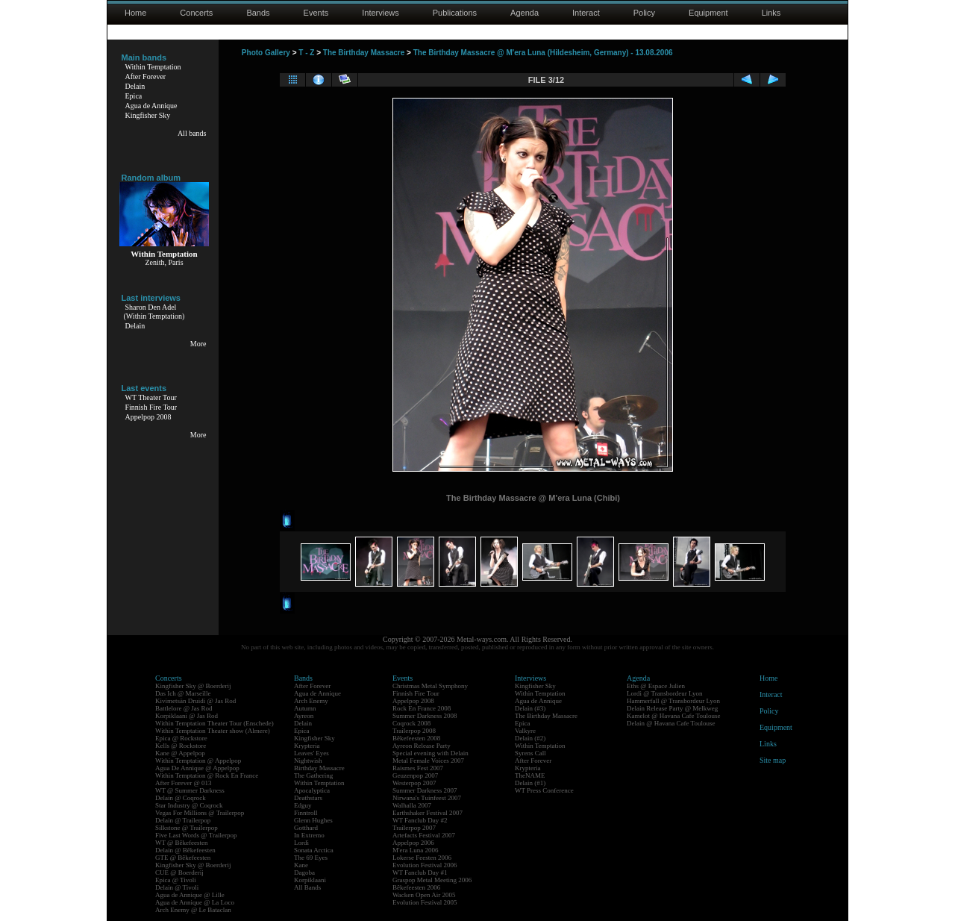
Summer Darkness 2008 (424, 715)
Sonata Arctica (314, 850)
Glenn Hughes (313, 820)
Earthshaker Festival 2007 (427, 813)
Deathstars (308, 798)
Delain (135, 86)
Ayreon (303, 715)
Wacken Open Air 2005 (424, 895)
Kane (301, 865)
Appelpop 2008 (148, 417)
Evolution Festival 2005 (424, 902)
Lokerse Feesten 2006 (421, 857)
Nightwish (308, 760)
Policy (644, 12)
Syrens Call (530, 753)
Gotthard (306, 827)
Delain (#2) (530, 738)
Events (316, 12)
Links (771, 12)
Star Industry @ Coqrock (189, 805)
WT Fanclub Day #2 (420, 820)
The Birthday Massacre (364, 53)
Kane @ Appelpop (180, 753)
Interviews (380, 12)
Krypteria (306, 745)
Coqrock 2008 (411, 723)
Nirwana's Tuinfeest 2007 (426, 798)
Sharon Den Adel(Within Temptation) (154, 311)
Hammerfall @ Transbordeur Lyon (673, 701)
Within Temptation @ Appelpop (198, 760)
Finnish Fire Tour (151, 407)
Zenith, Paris (164, 262)
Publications (455, 12)
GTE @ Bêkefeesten (182, 857)
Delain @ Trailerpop (182, 820)
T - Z (306, 53)
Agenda (524, 12)
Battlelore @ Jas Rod (184, 708)
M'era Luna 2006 (415, 850)
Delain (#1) (530, 783)
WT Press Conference (544, 790)
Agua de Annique (151, 106)
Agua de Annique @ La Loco (194, 902)
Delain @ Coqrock (180, 798)
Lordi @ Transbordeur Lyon (665, 693)
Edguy (303, 805)
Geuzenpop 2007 (415, 775)
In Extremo (309, 835)
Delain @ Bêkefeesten (185, 850)
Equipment (708, 12)
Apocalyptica (312, 790)
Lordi (301, 842)
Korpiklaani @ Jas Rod (186, 715)
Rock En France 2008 (421, 708)
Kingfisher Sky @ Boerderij (193, 686)
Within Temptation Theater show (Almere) (212, 730)
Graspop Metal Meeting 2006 (432, 880)
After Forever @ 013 (183, 783)
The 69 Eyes (311, 857)
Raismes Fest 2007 (417, 768)
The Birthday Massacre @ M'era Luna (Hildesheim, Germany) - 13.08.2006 (543, 53)
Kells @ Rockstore (180, 745)
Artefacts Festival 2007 (423, 835)
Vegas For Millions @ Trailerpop (199, 813)
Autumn (305, 708)
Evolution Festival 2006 (424, 865)
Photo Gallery (266, 53)
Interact (586, 12)
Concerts (196, 12)
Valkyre (525, 730)
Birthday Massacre (319, 768)
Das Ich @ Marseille (183, 693)
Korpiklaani (310, 880)
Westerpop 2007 (414, 783)
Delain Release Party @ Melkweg (672, 708)
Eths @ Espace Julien (656, 686)
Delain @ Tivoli (176, 887)
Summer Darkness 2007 (424, 790)
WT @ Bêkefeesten (181, 842)
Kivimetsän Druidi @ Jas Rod (195, 701)
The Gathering (313, 775)
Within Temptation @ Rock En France (206, 775)
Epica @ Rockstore (181, 738)
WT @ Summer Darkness (190, 790)
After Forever (145, 76)
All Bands (307, 887)
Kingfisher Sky (148, 115)
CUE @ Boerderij (179, 872)
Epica (134, 96)
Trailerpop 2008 (414, 730)
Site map (773, 760)
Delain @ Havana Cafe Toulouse (671, 723)
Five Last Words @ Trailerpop (196, 835)
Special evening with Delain (430, 753)
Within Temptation (153, 67)
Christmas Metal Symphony (430, 686)
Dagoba (304, 872)
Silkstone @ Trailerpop (186, 827)
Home (135, 12)
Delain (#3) (530, 708)
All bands (192, 133)
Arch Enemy (311, 701)
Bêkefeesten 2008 (416, 738)
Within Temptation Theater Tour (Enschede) (214, 723)
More (198, 344)
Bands (257, 12)
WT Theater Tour (151, 397)
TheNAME (530, 775)
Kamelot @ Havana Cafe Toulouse (673, 715)
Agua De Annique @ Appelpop (197, 768)
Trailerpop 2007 (414, 827)
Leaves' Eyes (311, 753)
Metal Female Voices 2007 (428, 760)
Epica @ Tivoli (175, 880)
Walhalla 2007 (411, 805)
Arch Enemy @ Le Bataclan (193, 910)
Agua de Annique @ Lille (190, 895)
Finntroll (306, 813)
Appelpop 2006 (413, 842)
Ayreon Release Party (421, 745)
